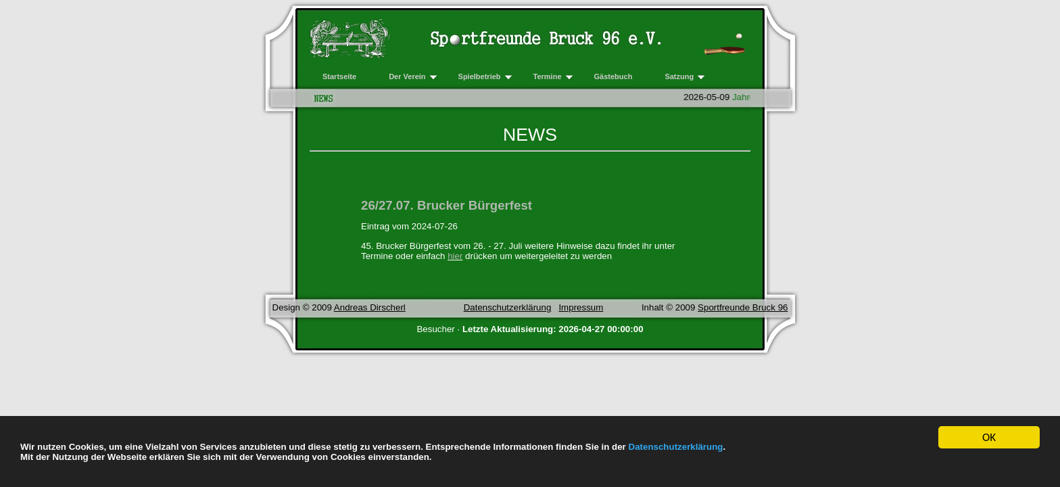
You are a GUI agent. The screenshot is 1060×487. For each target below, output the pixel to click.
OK (989, 439)
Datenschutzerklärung (676, 447)
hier (455, 256)
